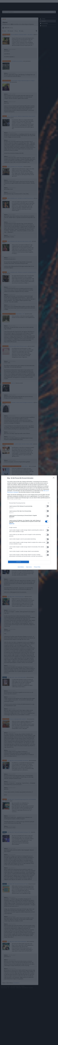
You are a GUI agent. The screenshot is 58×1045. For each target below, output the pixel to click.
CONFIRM (18, 561)
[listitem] (29, 503)
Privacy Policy (37, 567)
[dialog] (29, 522)
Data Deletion (21, 567)
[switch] (47, 506)
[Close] (54, 478)
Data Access (29, 567)
